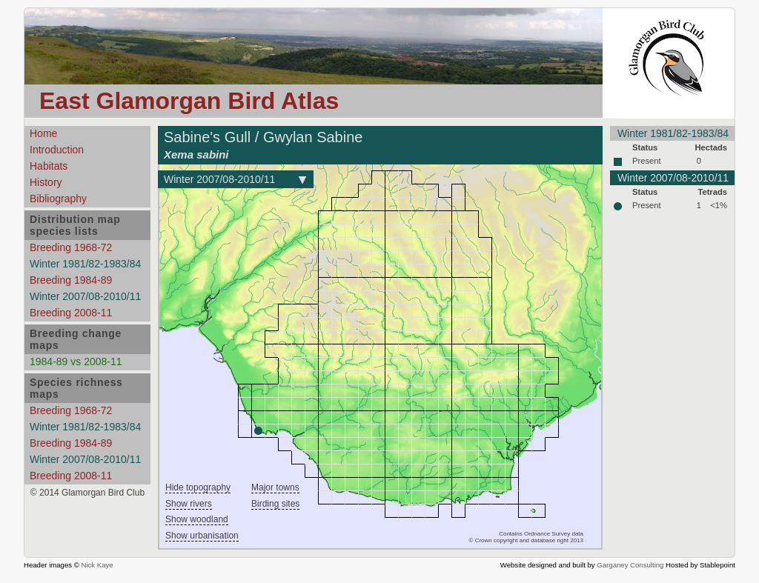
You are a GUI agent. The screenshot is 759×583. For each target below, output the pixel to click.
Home (43, 133)
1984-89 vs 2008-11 (76, 361)
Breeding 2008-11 (71, 313)
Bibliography (58, 198)
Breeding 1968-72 (71, 247)
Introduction (57, 150)
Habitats (48, 166)
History (46, 182)
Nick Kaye (97, 565)
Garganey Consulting (630, 565)
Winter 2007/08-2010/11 (85, 296)
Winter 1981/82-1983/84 (85, 264)
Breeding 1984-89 (71, 280)
